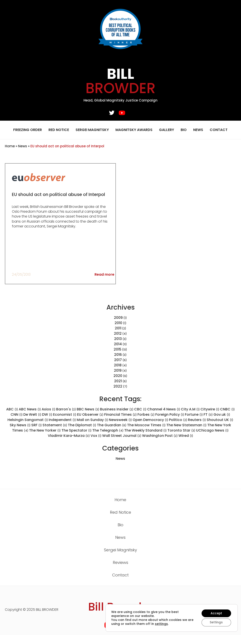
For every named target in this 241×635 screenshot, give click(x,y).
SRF (36, 425)
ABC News (30, 409)
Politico (178, 419)
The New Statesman (186, 425)
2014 (118, 344)
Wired (185, 435)
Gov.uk (221, 414)
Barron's (66, 409)
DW (47, 414)
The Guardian (111, 425)
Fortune (194, 414)
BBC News (88, 409)
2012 (118, 333)
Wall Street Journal (121, 435)
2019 (118, 370)
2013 (118, 338)
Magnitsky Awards (133, 129)
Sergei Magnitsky (92, 129)
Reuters (197, 419)
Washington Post (160, 435)
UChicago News (212, 430)
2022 (117, 386)
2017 (118, 359)
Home (10, 146)
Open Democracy (150, 419)
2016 (118, 354)
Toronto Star (181, 430)
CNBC (227, 409)
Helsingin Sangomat (27, 419)
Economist (64, 414)
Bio (184, 129)
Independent (62, 419)
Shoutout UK (220, 419)
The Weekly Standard (145, 430)
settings (167, 624)
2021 (118, 381)
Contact (219, 129)
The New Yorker (45, 430)
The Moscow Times (146, 425)
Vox (96, 435)
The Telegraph (108, 430)
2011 (118, 328)
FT (208, 414)
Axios (49, 409)
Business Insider (116, 409)
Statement (55, 425)
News (198, 129)
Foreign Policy (169, 414)
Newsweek (120, 419)
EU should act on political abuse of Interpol (59, 194)
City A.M (190, 409)
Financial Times (120, 414)
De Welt (32, 414)
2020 (117, 375)
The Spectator (76, 430)
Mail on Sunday (92, 419)
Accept (216, 613)
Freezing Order (27, 129)
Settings (215, 622)
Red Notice (58, 129)
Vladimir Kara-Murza (69, 435)
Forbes (146, 414)
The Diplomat (82, 425)
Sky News (20, 425)
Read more (104, 274)
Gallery (166, 129)
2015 (117, 349)
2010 (118, 322)
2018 (118, 365)
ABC (12, 409)
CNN (17, 414)
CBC (140, 409)
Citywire (209, 409)
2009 (118, 317)
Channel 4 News (163, 409)
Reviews (120, 562)
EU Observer (90, 414)
